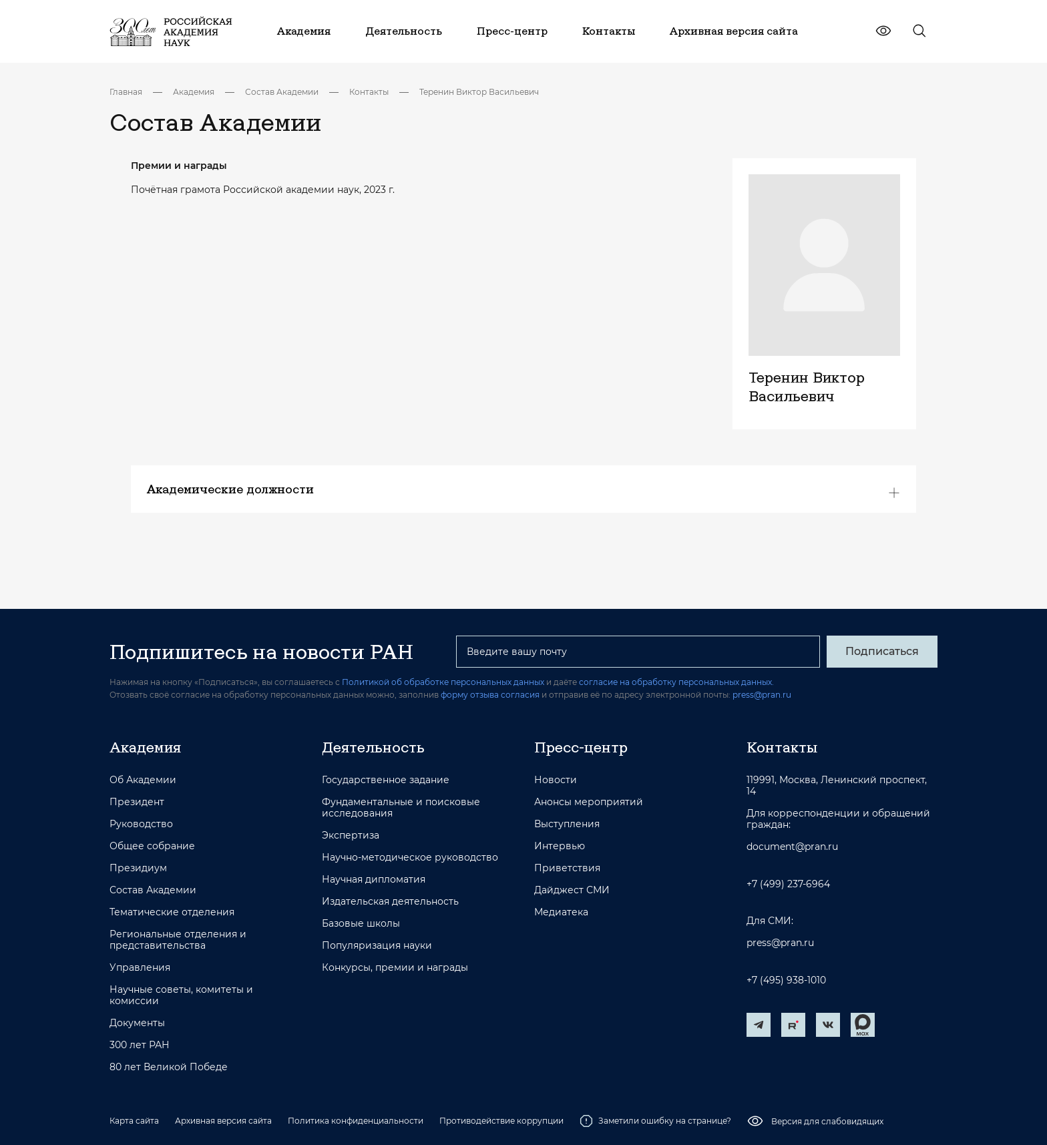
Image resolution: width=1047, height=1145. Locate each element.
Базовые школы (361, 923)
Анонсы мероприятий (588, 802)
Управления (140, 967)
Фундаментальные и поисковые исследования (401, 807)
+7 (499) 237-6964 (788, 884)
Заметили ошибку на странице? (655, 1121)
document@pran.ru (792, 847)
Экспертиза (350, 835)
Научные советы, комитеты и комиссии (181, 995)
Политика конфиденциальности (355, 1121)
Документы (137, 1023)
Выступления (567, 824)
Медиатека (561, 912)
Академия (193, 92)
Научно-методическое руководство (410, 857)
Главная (126, 92)
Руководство (141, 824)
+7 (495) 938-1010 (786, 980)
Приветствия (567, 868)
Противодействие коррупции (501, 1121)
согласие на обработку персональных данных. (676, 682)
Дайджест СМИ (572, 890)
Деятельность (373, 747)
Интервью (559, 846)
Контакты (369, 92)
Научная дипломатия (373, 879)
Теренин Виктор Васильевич (479, 92)
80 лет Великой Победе (169, 1067)
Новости (555, 780)
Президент (137, 802)
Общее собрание (152, 846)
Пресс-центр (581, 747)
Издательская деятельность (390, 901)
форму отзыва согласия (490, 695)
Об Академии (143, 780)
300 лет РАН (140, 1045)
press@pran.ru (761, 695)
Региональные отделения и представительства (178, 940)
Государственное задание (385, 780)
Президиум (138, 868)
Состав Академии (282, 92)
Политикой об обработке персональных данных (443, 682)
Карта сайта (134, 1121)
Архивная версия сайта (223, 1121)
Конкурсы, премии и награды (395, 967)
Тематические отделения (172, 912)
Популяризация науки (377, 945)
